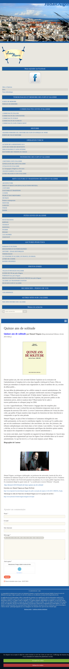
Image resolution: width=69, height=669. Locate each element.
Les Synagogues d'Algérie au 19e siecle (13, 168)
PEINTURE (5, 203)
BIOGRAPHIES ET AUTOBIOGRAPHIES (14, 249)
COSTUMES (6, 188)
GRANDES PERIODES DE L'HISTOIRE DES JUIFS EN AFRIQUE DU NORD (25, 132)
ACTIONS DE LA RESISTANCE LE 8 (13, 144)
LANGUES (5, 205)
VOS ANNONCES (7, 292)
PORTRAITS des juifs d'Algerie (11, 275)
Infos (3, 89)
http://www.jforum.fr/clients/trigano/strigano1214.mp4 (19, 496)
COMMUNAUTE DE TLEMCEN (12, 121)
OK (25, 311)
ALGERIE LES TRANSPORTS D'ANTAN (14, 280)
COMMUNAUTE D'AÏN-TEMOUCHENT (14, 123)
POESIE (4, 208)
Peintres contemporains (8, 200)
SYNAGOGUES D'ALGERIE (10, 166)
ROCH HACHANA (8, 219)
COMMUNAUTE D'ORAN (10, 118)
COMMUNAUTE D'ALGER (10, 113)
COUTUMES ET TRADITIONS (11, 190)
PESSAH (5, 232)
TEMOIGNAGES (7, 254)
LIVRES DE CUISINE (8, 259)
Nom (5, 513)
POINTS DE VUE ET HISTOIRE (11, 135)
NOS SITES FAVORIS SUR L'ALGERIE (14, 302)
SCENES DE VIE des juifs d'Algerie (12, 273)
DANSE (4, 210)
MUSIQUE (5, 198)
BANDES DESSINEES (9, 261)
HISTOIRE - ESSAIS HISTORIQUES (13, 251)
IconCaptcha (19, 572)
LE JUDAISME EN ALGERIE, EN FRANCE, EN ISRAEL (19, 256)
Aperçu (40, 537)
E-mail (6, 521)
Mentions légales (28, 609)
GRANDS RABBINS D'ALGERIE (12, 171)
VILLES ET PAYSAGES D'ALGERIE (13, 270)
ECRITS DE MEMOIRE (9, 101)
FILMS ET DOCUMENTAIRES (11, 195)
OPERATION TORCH (35, 140)
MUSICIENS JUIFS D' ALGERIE (12, 283)
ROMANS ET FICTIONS (9, 246)
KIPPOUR (5, 222)
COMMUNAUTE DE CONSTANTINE (13, 116)
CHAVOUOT (6, 237)
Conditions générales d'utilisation (39, 609)
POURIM (5, 229)
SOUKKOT (5, 224)
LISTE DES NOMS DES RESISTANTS (13, 147)
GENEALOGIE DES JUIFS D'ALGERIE (14, 163)
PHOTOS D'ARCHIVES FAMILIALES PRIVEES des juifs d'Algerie (21, 278)
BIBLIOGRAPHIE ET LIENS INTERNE (14, 149)
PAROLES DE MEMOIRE (9, 104)
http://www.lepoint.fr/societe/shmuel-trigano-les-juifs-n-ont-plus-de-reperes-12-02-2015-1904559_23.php (33, 491)
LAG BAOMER (7, 234)
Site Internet (8, 528)
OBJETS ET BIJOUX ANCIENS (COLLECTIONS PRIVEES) (20, 185)
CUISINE (5, 193)
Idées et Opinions (7, 87)
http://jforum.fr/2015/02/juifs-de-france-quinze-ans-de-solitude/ (23, 485)
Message (7, 535)
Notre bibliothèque (7, 92)
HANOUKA (5, 227)
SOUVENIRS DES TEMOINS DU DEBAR (14, 152)
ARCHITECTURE (7, 183)
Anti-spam (7, 561)
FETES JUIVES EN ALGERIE (35, 215)
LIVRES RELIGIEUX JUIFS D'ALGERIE (14, 173)
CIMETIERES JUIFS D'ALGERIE (12, 161)
